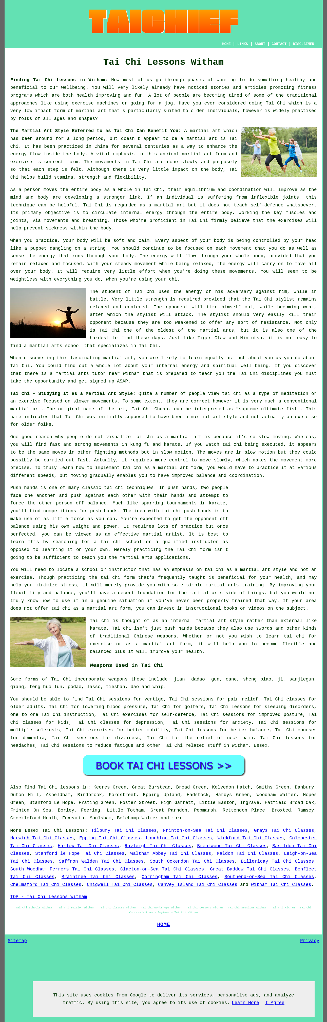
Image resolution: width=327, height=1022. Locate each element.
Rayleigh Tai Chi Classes (158, 845)
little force (68, 518)
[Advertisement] (274, 519)
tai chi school (121, 541)
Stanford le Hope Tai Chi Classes (79, 853)
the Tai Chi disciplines (259, 373)
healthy (295, 79)
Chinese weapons (155, 636)
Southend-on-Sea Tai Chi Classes (269, 876)
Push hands (24, 487)
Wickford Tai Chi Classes (251, 838)
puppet (38, 248)
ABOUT (260, 44)
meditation (294, 393)
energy (154, 212)
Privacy (309, 940)
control (178, 460)
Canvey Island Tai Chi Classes (197, 884)
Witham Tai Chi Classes (281, 884)
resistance (274, 322)
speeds (46, 475)
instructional (203, 608)
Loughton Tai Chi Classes (179, 838)
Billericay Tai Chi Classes (277, 861)
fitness (307, 87)
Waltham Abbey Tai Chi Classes (170, 853)
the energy (41, 256)
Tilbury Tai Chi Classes (124, 830)
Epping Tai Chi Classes (109, 838)
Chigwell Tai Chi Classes (119, 884)
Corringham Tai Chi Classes (179, 876)
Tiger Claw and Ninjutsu (230, 337)
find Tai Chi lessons (51, 787)
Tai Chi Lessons (63, 830)
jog (169, 103)
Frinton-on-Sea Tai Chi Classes (205, 830)
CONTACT (279, 44)
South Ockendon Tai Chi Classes (192, 861)
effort (147, 271)
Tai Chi (275, 103)
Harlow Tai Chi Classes (88, 845)
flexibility (129, 177)
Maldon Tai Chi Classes (247, 853)
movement (145, 263)
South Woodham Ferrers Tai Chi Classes (62, 869)
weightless (24, 279)
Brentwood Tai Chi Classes (231, 845)
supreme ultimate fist (268, 409)
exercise (21, 161)
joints (290, 197)
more (177, 818)
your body (75, 240)
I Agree (274, 1002)
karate (217, 503)
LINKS (242, 44)
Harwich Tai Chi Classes (42, 838)
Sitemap (17, 940)
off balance (91, 503)
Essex (260, 745)
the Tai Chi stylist (268, 299)
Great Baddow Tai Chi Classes (249, 869)
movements (107, 161)
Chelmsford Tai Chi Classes (46, 884)
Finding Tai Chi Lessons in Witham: (59, 79)
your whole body (242, 256)
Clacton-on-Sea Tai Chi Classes (162, 869)
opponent (177, 307)
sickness (57, 228)
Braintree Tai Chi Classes (98, 876)
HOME (226, 44)
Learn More (245, 1002)
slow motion (176, 452)
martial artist (162, 534)
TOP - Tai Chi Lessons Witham (48, 896)
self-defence (267, 205)
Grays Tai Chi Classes (284, 830)
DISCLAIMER (303, 44)
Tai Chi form (194, 549)
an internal (177, 620)
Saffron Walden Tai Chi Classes (101, 861)
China (101, 146)
